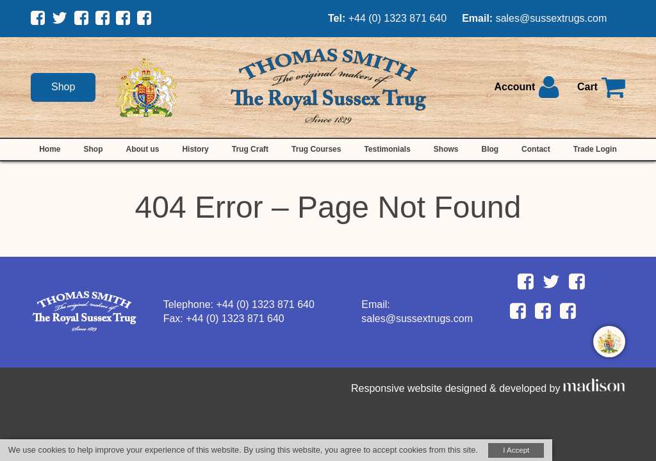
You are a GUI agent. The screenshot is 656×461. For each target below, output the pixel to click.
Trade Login (595, 149)
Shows (446, 149)
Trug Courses (316, 149)
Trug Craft (250, 149)
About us (142, 149)
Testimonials (387, 149)
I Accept (516, 450)
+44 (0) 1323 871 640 (397, 18)
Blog (489, 149)
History (195, 149)
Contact (535, 149)
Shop (63, 86)
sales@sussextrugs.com (551, 18)
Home (49, 149)
